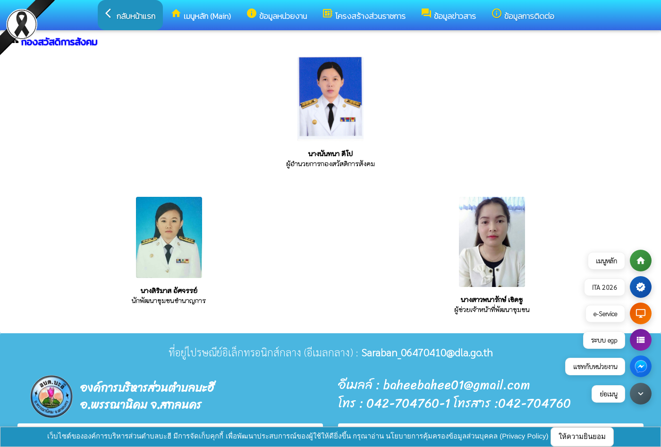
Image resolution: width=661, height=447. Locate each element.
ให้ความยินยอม (582, 436)
